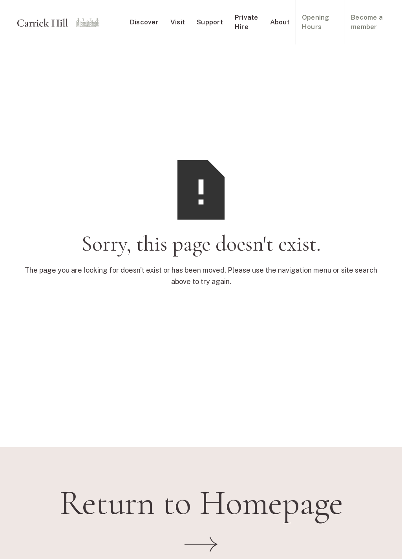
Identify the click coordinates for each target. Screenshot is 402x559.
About (280, 22)
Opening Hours (315, 22)
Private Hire (246, 22)
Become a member (367, 22)
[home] (58, 22)
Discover (144, 22)
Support (210, 22)
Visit (177, 22)
